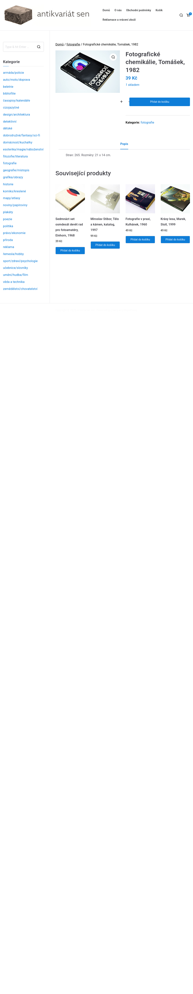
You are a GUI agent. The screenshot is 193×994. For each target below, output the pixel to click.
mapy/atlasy (11, 198)
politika (8, 226)
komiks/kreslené (14, 191)
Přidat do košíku (159, 101)
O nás (118, 10)
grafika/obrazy (13, 177)
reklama (8, 247)
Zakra (114, 310)
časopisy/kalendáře (16, 100)
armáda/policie (13, 72)
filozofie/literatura (15, 156)
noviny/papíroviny (15, 205)
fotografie (73, 44)
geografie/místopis (16, 170)
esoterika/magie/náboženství (23, 149)
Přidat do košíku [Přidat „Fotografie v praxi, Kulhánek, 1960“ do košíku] (140, 239)
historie (8, 184)
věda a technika (14, 282)
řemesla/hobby (13, 254)
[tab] (124, 145)
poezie (7, 219)
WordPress (130, 310)
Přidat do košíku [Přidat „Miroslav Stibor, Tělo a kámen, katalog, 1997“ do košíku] (105, 245)
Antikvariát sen (86, 310)
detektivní (10, 121)
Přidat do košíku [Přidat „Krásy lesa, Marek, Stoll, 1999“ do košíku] (175, 239)
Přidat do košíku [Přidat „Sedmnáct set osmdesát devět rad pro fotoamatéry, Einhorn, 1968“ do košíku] (70, 250)
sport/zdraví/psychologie (20, 261)
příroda (8, 240)
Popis (124, 144)
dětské (7, 128)
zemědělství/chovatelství (20, 289)
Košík (159, 10)
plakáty (8, 212)
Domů (106, 10)
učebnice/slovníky (15, 268)
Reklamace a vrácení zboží (119, 19)
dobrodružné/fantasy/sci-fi (21, 135)
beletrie (8, 86)
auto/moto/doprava (16, 79)
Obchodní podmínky (138, 10)
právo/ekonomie (14, 233)
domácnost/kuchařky (17, 142)
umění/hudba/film (15, 275)
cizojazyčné (11, 107)
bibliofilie (9, 93)
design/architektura (16, 114)
